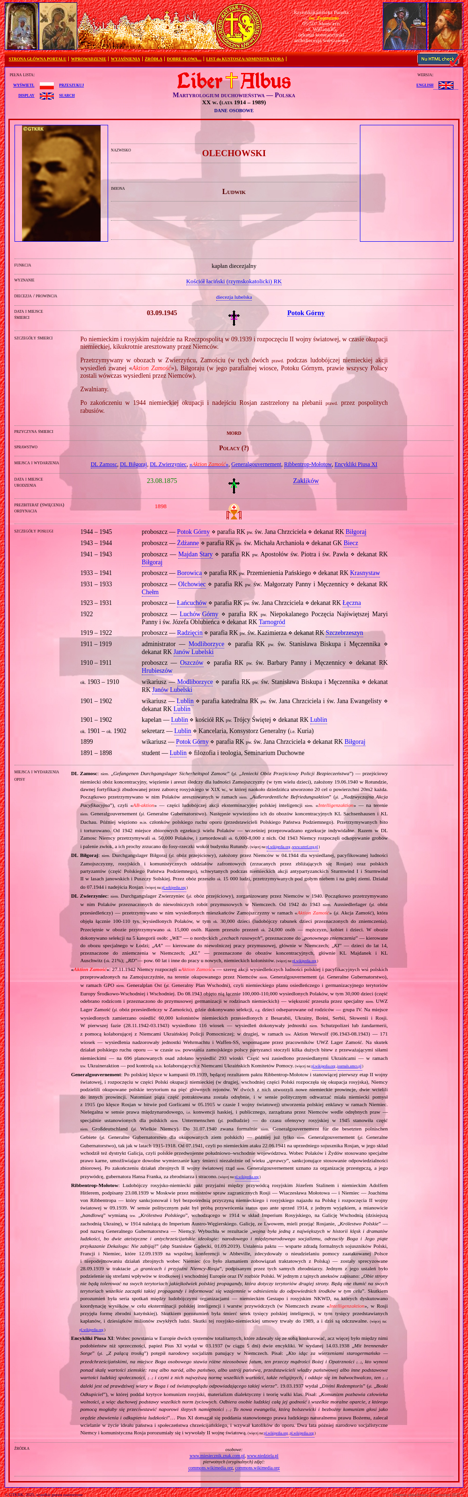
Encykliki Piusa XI (356, 464)
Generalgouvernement (256, 464)
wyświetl (23, 84)
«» (209, 464)
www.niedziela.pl (262, 1455)
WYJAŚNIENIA (125, 59)
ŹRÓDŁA (153, 59)
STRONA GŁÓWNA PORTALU (37, 59)
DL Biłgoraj (133, 464)
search (66, 95)
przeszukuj (71, 84)
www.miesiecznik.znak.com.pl (217, 1455)
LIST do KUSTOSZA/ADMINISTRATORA (245, 59)
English (425, 84)
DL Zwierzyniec (168, 464)
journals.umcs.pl (349, 1066)
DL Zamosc (104, 464)
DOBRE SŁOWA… (184, 59)
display (26, 95)
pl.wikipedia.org (278, 847)
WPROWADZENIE (88, 59)
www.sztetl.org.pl (305, 847)
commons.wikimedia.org (210, 1467)
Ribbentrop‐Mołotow (308, 464)
